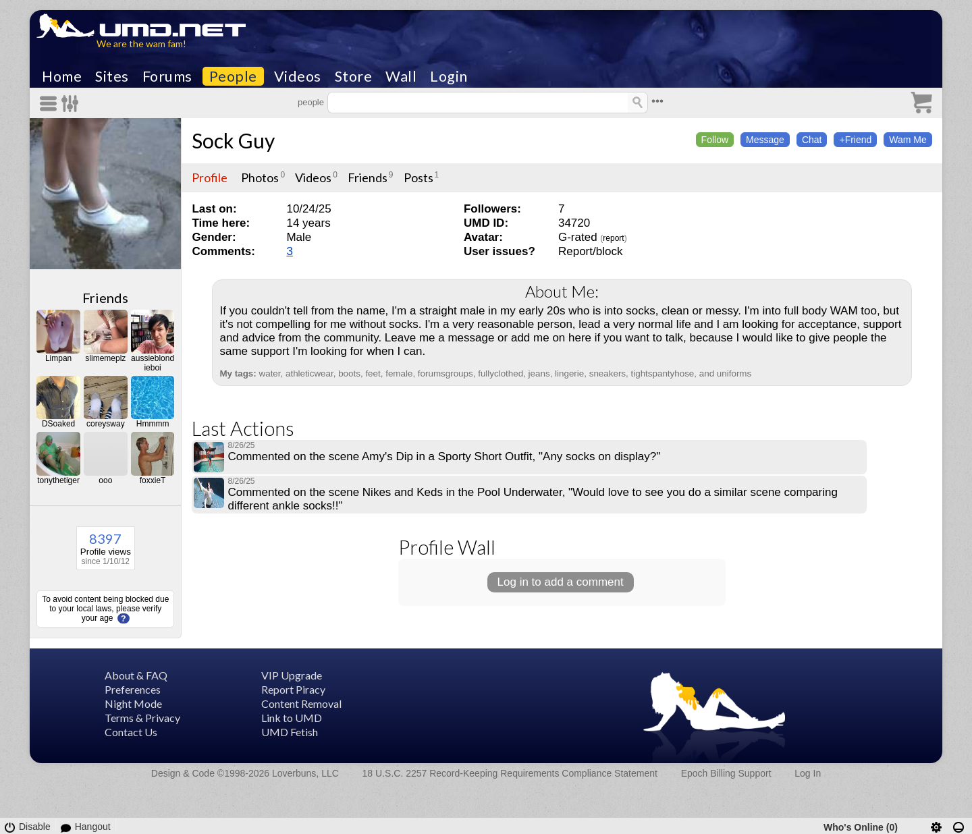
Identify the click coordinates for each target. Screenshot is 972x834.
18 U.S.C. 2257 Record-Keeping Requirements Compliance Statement (509, 773)
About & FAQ (136, 675)
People (233, 76)
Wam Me (907, 139)
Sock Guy (233, 140)
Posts (418, 177)
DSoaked (58, 423)
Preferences (133, 689)
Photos (260, 177)
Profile (209, 177)
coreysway (105, 423)
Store (354, 76)
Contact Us (131, 731)
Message (765, 139)
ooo (105, 480)
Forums (167, 76)
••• (657, 100)
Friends (105, 297)
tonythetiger (58, 480)
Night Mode (133, 703)
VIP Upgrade (291, 675)
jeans (539, 373)
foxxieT (153, 480)
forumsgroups (445, 373)
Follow (714, 139)
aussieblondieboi (152, 363)
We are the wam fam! (141, 43)
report (613, 238)
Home (62, 76)
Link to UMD (291, 717)
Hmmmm (152, 423)
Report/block (590, 251)
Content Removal (301, 703)
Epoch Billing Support (726, 773)
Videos (297, 76)
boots (349, 373)
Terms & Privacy (142, 717)
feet (372, 373)
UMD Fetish (289, 731)
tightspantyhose (663, 373)
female (398, 373)
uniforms (734, 373)
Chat (812, 139)
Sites (112, 76)
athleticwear (309, 373)
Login (449, 76)
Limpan (58, 358)
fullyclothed (500, 373)
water (270, 373)
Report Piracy (293, 689)
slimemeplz (105, 358)
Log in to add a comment (560, 582)
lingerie (569, 373)
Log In (807, 773)
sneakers (607, 373)
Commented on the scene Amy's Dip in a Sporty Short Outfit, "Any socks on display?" (443, 456)
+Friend (855, 139)
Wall (400, 76)
